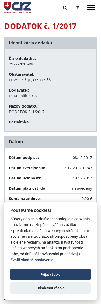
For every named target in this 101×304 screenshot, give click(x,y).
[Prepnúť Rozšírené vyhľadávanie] (78, 7)
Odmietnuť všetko (50, 288)
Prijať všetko (51, 274)
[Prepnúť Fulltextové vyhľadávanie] (65, 7)
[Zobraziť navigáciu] (91, 7)
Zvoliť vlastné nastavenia (31, 260)
